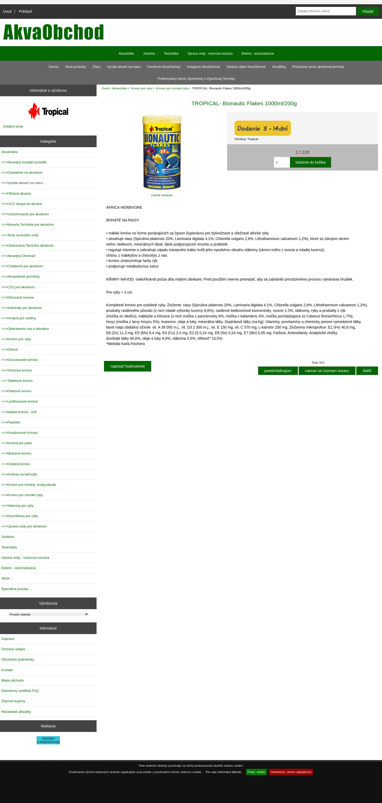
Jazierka (149, 53)
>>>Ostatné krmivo (15, 464)
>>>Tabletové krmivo (17, 381)
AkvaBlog (279, 67)
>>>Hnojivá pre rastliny (18, 318)
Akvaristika (119, 88)
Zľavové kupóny (13, 701)
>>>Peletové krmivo (16, 391)
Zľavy (97, 67)
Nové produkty (76, 67)
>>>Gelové (9, 349)
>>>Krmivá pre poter (16, 443)
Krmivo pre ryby (141, 88)
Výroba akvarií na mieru (124, 67)
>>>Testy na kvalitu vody (19, 235)
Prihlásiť (25, 11)
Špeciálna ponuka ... (16, 589)
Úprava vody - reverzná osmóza (210, 53)
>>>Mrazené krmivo (16, 453)
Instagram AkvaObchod (203, 67)
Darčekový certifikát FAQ (19, 691)
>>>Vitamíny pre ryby (17, 506)
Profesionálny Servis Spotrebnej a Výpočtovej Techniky (196, 79)
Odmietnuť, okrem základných (291, 772)
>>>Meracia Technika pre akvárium (27, 224)
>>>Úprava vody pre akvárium (24, 526)
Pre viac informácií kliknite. (224, 772)
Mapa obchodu (12, 680)
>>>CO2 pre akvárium (18, 287)
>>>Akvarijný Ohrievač (18, 256)
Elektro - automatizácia (258, 53)
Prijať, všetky (256, 772)
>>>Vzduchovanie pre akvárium (25, 214)
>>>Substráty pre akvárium (21, 308)
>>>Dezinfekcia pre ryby (19, 516)
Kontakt (7, 670)
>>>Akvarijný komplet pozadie (23, 162)
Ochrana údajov (13, 649)
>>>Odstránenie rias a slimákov (25, 329)
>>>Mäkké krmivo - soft (19, 412)
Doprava (7, 639)
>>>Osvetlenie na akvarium (22, 172)
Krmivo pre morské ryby (172, 88)
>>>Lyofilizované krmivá (19, 401)
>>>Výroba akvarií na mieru (22, 183)
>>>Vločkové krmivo (16, 370)
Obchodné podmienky (17, 659)
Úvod (7, 11)
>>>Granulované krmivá (19, 360)
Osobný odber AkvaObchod (246, 67)
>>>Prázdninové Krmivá (19, 433)
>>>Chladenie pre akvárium (22, 266)
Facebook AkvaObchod (163, 67)
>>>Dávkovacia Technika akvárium (27, 245)
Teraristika (171, 53)
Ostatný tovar (13, 126)
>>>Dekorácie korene (17, 297)
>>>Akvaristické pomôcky (20, 276)
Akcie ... (7, 578)
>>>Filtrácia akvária (16, 193)
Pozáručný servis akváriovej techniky (318, 67)
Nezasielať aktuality (16, 712)
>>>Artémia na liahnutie (19, 474)
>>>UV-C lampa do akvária (21, 204)
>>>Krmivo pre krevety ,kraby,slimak (28, 485)
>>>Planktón (10, 422)
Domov (54, 67)
